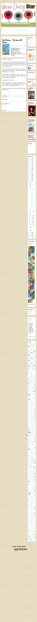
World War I (32, 536)
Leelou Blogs (20, 550)
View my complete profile (30, 44)
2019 (30, 170)
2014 (30, 178)
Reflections (31, 492)
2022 (30, 165)
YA (28, 539)
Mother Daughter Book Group (31, 472)
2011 (30, 234)
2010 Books (17, 30)
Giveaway (31, 436)
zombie (33, 540)
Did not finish (31, 420)
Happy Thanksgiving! (32, 189)
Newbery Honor (31, 477)
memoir (20, 96)
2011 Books (11, 30)
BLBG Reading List (6, 33)
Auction (34, 377)
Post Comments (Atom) (11, 110)
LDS (33, 453)
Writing (29, 538)
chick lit (30, 412)
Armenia (29, 377)
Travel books (30, 513)
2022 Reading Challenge (31, 53)
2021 (30, 166)
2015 (30, 177)
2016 (30, 175)
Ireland (30, 444)
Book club (30, 391)
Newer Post (3, 108)
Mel (32, 54)
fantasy (34, 427)
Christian (29, 413)
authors (29, 381)
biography (30, 386)
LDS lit (30, 454)
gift (34, 435)
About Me (8, 28)
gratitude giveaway (31, 437)
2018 (30, 171)
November (32, 185)
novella (29, 483)
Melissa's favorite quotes (31, 320)
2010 (30, 235)
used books (30, 516)
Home (3, 28)
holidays (29, 442)
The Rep (30, 508)
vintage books (31, 520)
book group (32, 394)
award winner (32, 382)
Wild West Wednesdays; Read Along (31, 530)
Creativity (31, 417)
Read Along (30, 489)
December (32, 182)
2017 (30, 173)
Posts (30, 311)
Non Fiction (31, 480)
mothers (29, 475)
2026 (30, 158)
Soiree (34, 499)
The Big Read (31, 507)
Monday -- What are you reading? (31, 466)
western (29, 521)
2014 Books (21, 28)
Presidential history (31, 488)
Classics (31, 414)
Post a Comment (4, 106)
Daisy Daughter (31, 418)
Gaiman (31, 435)
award (34, 381)
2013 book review (14, 96)
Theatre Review (31, 509)
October (32, 210)
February (32, 225)
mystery (32, 476)
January (32, 228)
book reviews (33, 399)
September (32, 212)
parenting (33, 483)
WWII (33, 538)
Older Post (24, 108)
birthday (29, 387)
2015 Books (14, 28)
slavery (30, 499)
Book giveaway (31, 392)
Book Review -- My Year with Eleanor (32, 195)
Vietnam (34, 518)
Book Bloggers (30, 390)
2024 (30, 161)
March (31, 224)
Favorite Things (32, 429)
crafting (34, 416)
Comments (31, 313)
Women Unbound (31, 535)
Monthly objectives (31, 468)
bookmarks (30, 404)
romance (29, 496)
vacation (29, 517)
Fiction (33, 430)
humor (34, 442)
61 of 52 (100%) (31, 60)
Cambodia (33, 407)
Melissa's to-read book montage (31, 244)
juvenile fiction (31, 448)
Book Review (31, 398)
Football (33, 433)
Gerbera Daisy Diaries (31, 40)
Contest (29, 416)
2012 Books (4, 30)
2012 (30, 232)
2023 (30, 163)
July (31, 217)
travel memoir (30, 514)
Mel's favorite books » (31, 305)
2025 (30, 159)
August (31, 215)
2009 (30, 237)
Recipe (29, 490)
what (33, 521)
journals (34, 444)
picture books (30, 486)
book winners (30, 403)
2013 (9, 96)
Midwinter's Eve (31, 463)
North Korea (32, 481)
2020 (30, 168)
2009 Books (24, 30)
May (31, 220)
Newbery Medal (31, 479)
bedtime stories (31, 385)
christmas (33, 413)
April (31, 222)
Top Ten (32, 512)
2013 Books (27, 28)
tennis (34, 505)
